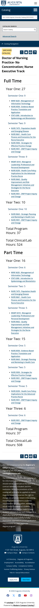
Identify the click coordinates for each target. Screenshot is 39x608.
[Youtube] (25, 595)
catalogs (10, 602)
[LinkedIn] (19, 595)
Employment (9, 562)
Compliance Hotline (26, 566)
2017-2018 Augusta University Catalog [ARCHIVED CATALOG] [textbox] (19, 17)
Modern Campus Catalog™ (24, 605)
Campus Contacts (27, 553)
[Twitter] (14, 595)
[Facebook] (8, 595)
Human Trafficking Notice (13, 569)
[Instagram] (31, 595)
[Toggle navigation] (35, 3)
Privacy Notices (29, 569)
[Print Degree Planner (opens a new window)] (22, 52)
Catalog (6, 10)
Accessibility (19, 562)
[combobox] (19, 17)
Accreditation (30, 562)
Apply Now (13, 580)
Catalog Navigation (11, 44)
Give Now (26, 580)
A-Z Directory (11, 559)
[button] (35, 10)
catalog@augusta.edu (12, 473)
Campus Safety (11, 566)
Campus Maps (10, 553)
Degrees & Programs (24, 559)
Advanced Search (9, 36)
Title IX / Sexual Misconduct (19, 573)
